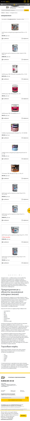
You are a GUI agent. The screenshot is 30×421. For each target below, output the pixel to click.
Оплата (2, 391)
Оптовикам (13, 391)
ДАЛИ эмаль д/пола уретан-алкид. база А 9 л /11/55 (15, 235)
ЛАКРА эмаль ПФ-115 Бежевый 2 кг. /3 (11, 113)
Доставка (3, 390)
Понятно (23, 415)
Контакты (22, 391)
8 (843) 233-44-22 (7, 381)
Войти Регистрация (28, 1)
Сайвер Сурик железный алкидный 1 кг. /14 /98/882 (14, 133)
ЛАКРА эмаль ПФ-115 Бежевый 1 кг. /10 (11, 93)
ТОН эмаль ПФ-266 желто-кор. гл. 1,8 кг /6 (12, 173)
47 (19, 275)
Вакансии (22, 390)
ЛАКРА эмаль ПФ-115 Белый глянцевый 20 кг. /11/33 (14, 74)
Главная (3, 12)
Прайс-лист (13, 390)
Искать (26, 10)
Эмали (7, 12)
